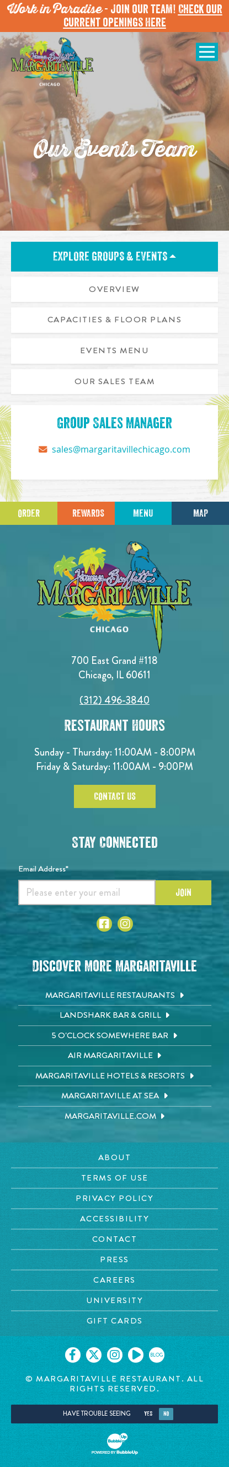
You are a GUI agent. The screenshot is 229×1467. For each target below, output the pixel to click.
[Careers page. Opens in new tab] (114, 1280)
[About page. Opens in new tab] (114, 1157)
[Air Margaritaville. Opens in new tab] (114, 1056)
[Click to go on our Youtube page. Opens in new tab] (135, 1355)
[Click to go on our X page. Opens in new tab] (94, 1355)
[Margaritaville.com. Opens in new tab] (114, 1116)
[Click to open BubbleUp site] (114, 1444)
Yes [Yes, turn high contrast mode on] (148, 1414)
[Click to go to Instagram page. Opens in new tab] (125, 924)
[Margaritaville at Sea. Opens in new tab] (114, 1096)
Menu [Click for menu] (143, 513)
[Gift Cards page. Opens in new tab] (114, 1321)
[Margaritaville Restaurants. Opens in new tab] (114, 996)
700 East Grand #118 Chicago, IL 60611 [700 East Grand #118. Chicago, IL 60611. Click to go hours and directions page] (114, 667)
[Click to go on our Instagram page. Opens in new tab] (115, 1355)
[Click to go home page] (52, 67)
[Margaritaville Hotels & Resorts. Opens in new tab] (114, 1076)
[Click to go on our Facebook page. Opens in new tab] (73, 1355)
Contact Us (115, 796)
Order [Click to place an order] (29, 513)
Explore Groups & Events (114, 257)
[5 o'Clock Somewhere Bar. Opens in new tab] (114, 1036)
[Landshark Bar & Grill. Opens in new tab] (114, 1015)
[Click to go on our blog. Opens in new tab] (156, 1355)
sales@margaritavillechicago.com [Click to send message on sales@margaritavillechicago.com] (121, 449)
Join (183, 892)
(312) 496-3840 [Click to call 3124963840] (114, 700)
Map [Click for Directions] (200, 513)
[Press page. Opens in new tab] (114, 1259)
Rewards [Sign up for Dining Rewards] (88, 513)
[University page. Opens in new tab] (114, 1300)
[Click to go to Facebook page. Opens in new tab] (104, 924)
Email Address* (43, 869)
